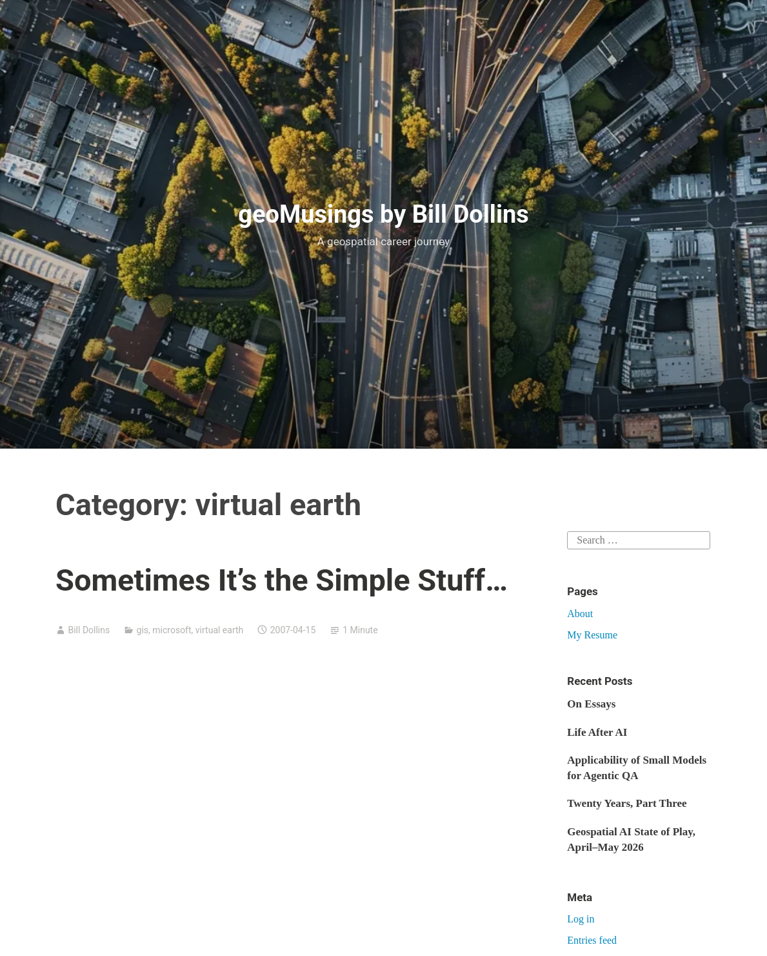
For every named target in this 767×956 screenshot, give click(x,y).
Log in (580, 918)
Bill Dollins (89, 630)
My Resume (592, 634)
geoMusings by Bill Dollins (383, 214)
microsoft (171, 630)
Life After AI (597, 732)
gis (143, 630)
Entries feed (592, 940)
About (580, 613)
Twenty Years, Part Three (626, 803)
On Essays (591, 704)
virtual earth (219, 630)
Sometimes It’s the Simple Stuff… (281, 580)
